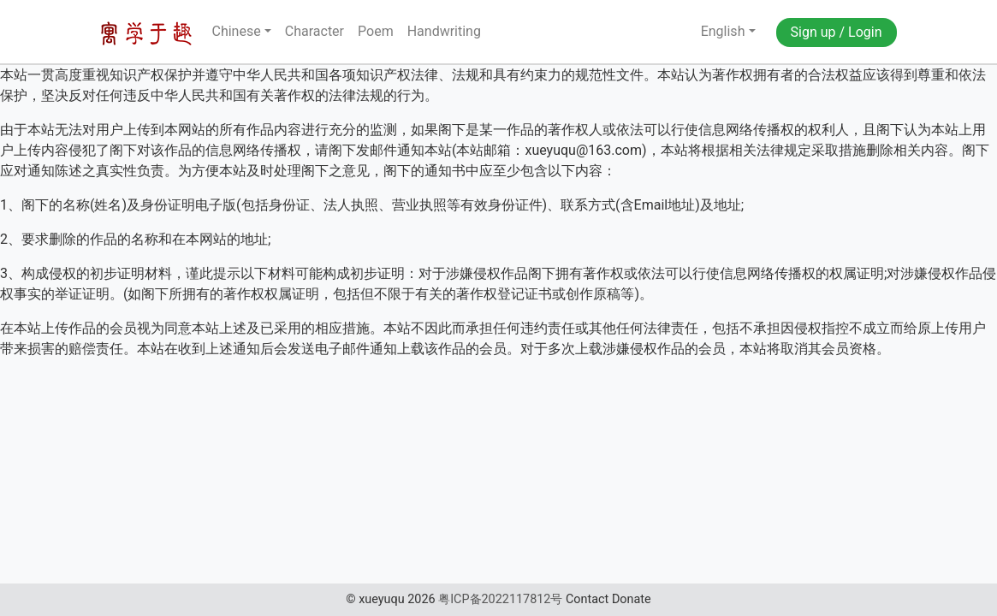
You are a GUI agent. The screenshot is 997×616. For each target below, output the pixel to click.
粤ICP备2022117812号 (500, 599)
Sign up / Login (836, 32)
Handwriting (444, 31)
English (712, 31)
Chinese (236, 31)
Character (314, 31)
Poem (376, 31)
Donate (631, 599)
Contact (587, 599)
